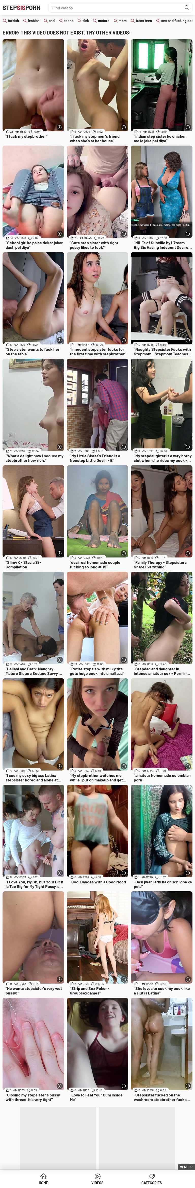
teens (68, 21)
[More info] (60, 127)
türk (86, 21)
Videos (97, 1183)
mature (103, 21)
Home (43, 1183)
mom (123, 21)
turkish (13, 21)
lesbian (34, 21)
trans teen (144, 21)
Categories (151, 1183)
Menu (184, 1167)
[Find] (187, 7)
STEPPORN (22, 7)
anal (52, 21)
